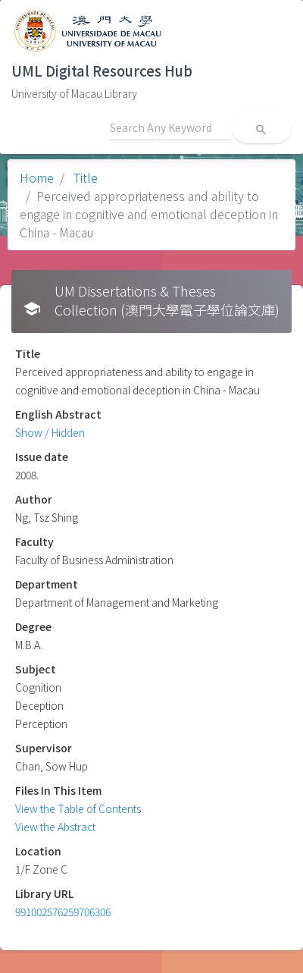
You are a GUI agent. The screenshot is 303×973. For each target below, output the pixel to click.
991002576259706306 (63, 911)
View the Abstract (55, 826)
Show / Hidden (50, 432)
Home (37, 177)
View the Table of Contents (78, 808)
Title (84, 177)
